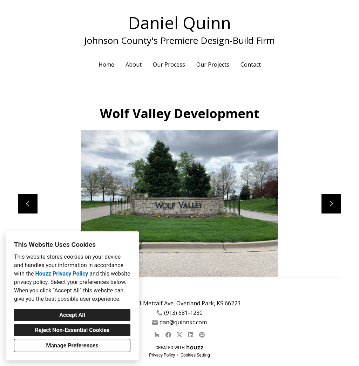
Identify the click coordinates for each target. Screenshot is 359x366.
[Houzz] (157, 334)
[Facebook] (168, 334)
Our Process (169, 64)
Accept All (72, 315)
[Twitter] (179, 334)
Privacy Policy (162, 355)
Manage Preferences (72, 345)
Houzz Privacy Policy (61, 273)
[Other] (201, 334)
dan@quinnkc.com (183, 322)
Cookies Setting (195, 355)
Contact (251, 64)
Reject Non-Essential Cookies (72, 330)
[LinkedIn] (190, 334)
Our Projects (212, 64)
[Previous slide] (28, 204)
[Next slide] (331, 204)
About (134, 64)
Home (106, 64)
